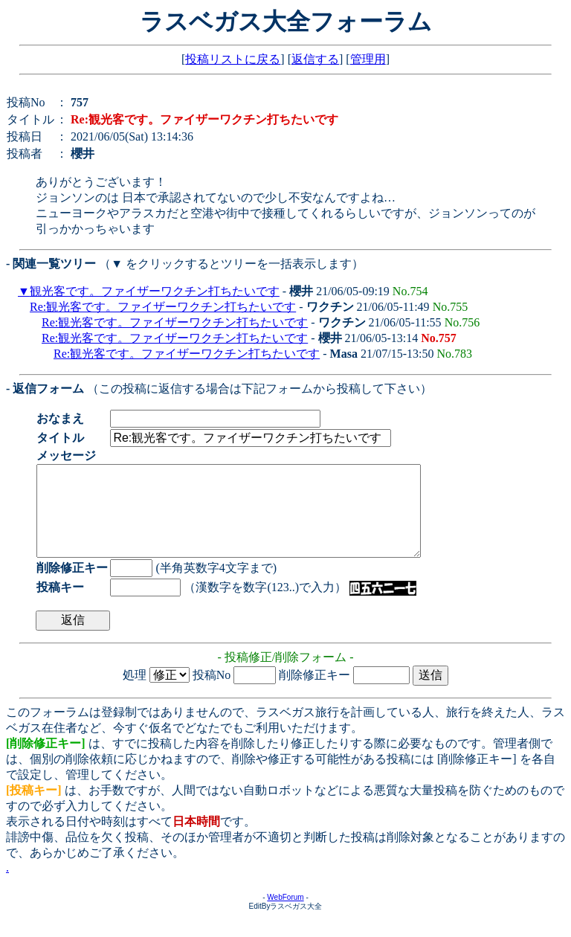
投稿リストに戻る (232, 59)
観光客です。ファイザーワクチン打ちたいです (155, 291)
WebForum (285, 915)
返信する (315, 59)
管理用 (368, 59)
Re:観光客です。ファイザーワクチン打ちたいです (163, 306)
